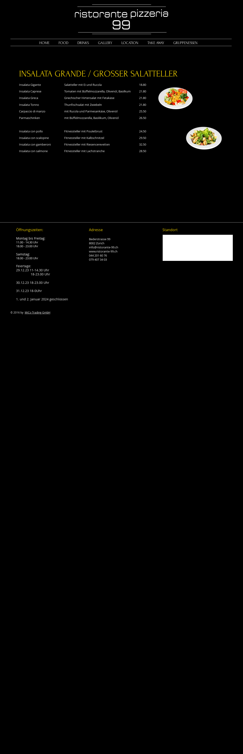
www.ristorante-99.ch (103, 251)
